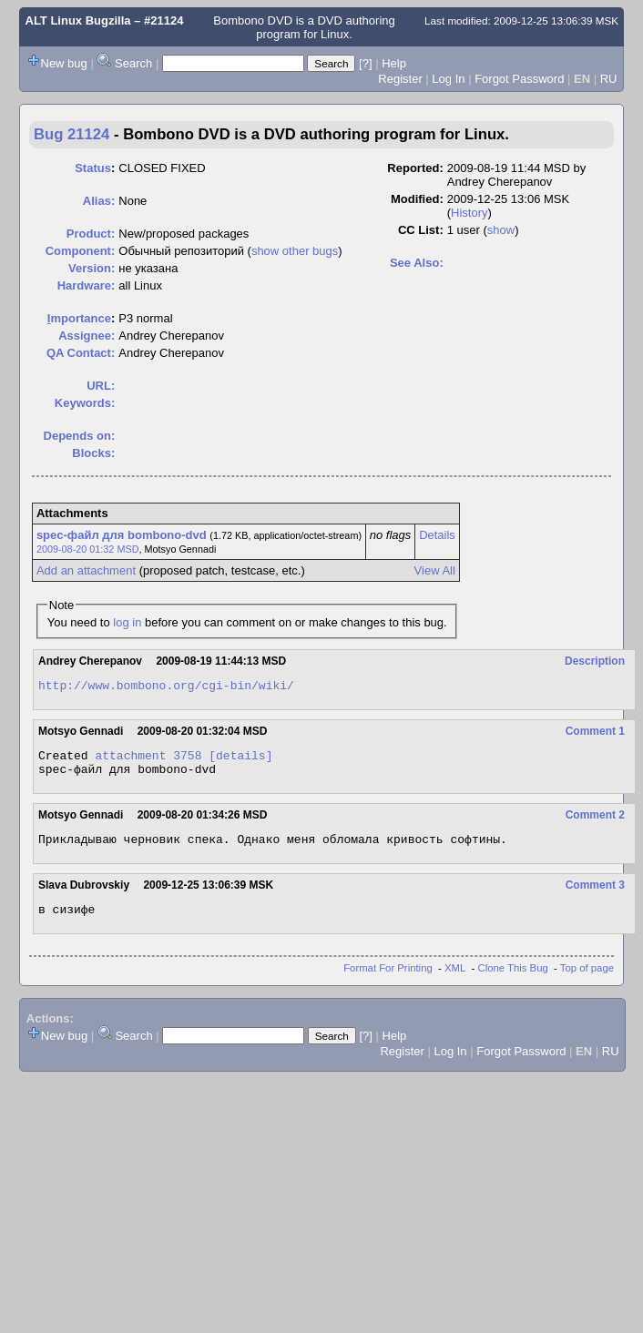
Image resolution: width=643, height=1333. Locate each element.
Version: (91, 268)
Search (133, 63)
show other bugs (294, 251)
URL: (101, 385)
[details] (240, 760)
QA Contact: (80, 353)
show (501, 230)
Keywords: (85, 403)
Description (595, 661)
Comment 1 (595, 734)
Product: (90, 233)
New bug (64, 63)
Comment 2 (595, 823)
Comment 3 (595, 896)
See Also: (417, 263)
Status (93, 168)
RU (608, 79)
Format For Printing (388, 981)
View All (434, 570)
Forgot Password (519, 79)
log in (127, 622)
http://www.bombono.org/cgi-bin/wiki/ (166, 687)
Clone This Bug (513, 981)
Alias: (99, 201)
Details (437, 535)
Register (400, 79)
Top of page (587, 981)
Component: (81, 251)
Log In (448, 79)
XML (454, 981)
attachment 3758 (148, 760)
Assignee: (86, 335)
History (469, 212)
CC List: (421, 230)
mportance (79, 318)
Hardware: (86, 285)
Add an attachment (86, 570)
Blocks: (93, 453)
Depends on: (80, 436)
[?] (365, 63)
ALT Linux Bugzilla (78, 20)
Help (394, 63)
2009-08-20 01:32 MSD (87, 549)
